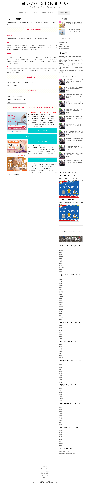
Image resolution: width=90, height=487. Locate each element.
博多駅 (60, 313)
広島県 (60, 413)
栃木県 (60, 344)
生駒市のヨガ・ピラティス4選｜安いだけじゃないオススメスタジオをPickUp (74, 125)
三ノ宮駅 (61, 317)
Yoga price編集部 (64, 12)
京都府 (60, 392)
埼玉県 (60, 351)
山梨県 (60, 367)
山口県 (60, 415)
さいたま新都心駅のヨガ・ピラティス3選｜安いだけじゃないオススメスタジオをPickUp (74, 147)
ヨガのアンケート (63, 42)
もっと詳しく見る (42, 141)
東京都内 (61, 250)
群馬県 (60, 346)
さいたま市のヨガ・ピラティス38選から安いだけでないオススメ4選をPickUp (74, 89)
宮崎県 (60, 441)
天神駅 (60, 311)
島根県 (60, 409)
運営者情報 (45, 466)
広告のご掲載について (64, 451)
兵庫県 (60, 401)
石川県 (60, 373)
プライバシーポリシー (45, 468)
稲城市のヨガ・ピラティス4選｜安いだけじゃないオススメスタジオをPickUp (74, 111)
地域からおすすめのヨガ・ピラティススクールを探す (27, 12)
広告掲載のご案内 (45, 473)
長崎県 (60, 436)
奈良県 (60, 390)
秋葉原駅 (61, 296)
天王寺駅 (61, 307)
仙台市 (60, 263)
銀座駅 (60, 283)
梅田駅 (60, 304)
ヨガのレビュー (62, 44)
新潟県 (60, 369)
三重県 (60, 396)
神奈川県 (61, 357)
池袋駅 (60, 287)
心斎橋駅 (61, 309)
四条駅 (60, 319)
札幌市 (60, 261)
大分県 (60, 432)
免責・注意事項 (45, 475)
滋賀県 (60, 388)
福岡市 (60, 258)
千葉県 (60, 353)
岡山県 (60, 407)
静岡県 (60, 377)
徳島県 (60, 420)
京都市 (60, 271)
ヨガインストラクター (64, 46)
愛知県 (60, 382)
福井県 (60, 375)
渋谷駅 (60, 281)
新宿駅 (60, 279)
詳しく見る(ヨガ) (42, 130)
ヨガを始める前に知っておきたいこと (48, 12)
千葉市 (60, 269)
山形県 (60, 334)
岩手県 (60, 332)
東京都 (60, 355)
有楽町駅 (61, 285)
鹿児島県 (61, 443)
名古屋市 (61, 256)
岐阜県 (60, 379)
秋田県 (60, 330)
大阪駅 (60, 300)
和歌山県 (61, 398)
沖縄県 (60, 445)
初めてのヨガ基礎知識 (64, 48)
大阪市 (60, 254)
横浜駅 (60, 298)
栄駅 (60, 315)
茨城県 (60, 349)
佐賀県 (60, 434)
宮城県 (60, 336)
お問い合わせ (45, 477)
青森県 (60, 327)
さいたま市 (61, 267)
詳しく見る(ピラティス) (32, 136)
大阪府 (60, 394)
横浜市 (60, 252)
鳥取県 (60, 411)
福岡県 (60, 430)
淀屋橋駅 (61, 302)
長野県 (60, 365)
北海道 (60, 325)
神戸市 (60, 265)
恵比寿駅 (61, 292)
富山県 (60, 371)
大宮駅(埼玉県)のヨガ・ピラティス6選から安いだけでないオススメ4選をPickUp (74, 81)
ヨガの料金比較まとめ (45, 3)
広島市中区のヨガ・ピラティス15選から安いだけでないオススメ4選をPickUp (74, 155)
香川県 (60, 418)
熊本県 (60, 439)
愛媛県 (60, 422)
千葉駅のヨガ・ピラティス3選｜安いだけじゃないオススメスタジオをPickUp (74, 96)
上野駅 (60, 289)
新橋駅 (60, 294)
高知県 (60, 424)
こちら (16, 85)
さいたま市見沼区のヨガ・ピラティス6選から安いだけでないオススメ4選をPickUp (74, 133)
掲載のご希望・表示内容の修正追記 (67, 453)
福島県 (60, 338)
